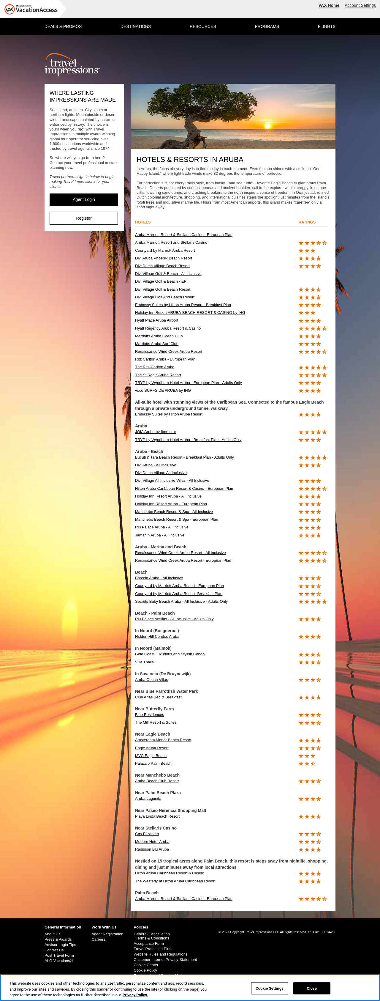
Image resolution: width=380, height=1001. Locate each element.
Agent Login (84, 199)
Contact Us (54, 950)
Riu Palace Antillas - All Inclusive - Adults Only (174, 619)
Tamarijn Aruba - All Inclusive (159, 535)
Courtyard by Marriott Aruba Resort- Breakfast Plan (178, 593)
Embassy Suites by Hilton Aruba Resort (168, 414)
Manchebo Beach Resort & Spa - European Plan (176, 519)
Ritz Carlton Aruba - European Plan (165, 359)
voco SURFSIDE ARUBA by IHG (163, 390)
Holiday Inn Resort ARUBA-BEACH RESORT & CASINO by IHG (190, 312)
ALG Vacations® (59, 961)
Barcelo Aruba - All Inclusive (159, 578)
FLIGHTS (326, 26)
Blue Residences (149, 714)
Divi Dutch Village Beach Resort (162, 266)
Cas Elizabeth (147, 834)
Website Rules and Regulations (160, 954)
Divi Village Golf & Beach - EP (160, 281)
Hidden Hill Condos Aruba (157, 636)
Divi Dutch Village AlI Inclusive (161, 472)
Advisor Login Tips (60, 945)
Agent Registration (107, 934)
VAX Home (329, 5)
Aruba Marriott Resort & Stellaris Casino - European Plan (183, 234)
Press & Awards (58, 939)
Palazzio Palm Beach (153, 763)
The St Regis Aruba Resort (158, 375)
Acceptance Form (149, 944)
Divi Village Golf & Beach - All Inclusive (168, 273)
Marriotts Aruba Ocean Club (159, 336)
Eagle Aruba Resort (152, 748)
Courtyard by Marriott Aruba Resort (165, 250)
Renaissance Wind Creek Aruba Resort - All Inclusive (180, 552)
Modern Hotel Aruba (152, 841)
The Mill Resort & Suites (155, 722)
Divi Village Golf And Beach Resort (164, 297)
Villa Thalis (144, 662)
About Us (52, 934)
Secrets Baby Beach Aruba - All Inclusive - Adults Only (181, 601)
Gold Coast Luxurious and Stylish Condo (170, 654)
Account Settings (360, 5)
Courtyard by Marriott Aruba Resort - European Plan (179, 585)
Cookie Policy (145, 970)
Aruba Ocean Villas (151, 679)
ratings (307, 222)
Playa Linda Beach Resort (157, 816)
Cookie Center (146, 965)
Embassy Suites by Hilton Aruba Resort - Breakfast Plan (183, 305)
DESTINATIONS (136, 26)
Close (312, 991)
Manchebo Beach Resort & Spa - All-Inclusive (174, 511)
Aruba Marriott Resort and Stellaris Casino (171, 242)
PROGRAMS (267, 26)
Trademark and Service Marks (159, 976)
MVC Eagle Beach (151, 755)
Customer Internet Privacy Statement (165, 960)
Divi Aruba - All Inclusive (155, 465)
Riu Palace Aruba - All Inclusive (162, 527)
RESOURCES (203, 26)
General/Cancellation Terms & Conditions (152, 936)
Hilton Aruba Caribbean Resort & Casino (169, 873)
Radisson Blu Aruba (152, 849)
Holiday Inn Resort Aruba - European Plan (171, 504)
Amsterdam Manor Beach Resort (163, 740)
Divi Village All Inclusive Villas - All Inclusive (172, 480)
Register (83, 218)
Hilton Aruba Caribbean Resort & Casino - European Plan (184, 488)
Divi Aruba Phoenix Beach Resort (163, 258)
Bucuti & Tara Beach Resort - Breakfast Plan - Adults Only (184, 457)
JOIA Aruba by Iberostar (155, 431)
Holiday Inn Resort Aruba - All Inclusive (168, 496)
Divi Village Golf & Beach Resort (162, 289)
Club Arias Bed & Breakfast (158, 697)
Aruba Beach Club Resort (157, 781)
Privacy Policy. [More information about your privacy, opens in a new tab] (135, 998)
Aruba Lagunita (148, 798)
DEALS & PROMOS (63, 26)
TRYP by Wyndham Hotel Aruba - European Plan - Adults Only (188, 382)
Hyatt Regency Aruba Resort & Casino (168, 328)
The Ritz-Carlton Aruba (154, 367)
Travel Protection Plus (152, 949)
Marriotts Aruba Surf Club (156, 343)
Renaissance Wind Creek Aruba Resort (168, 351)
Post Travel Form (59, 955)
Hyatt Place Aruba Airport (156, 320)
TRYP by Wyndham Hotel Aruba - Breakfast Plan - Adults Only (188, 439)
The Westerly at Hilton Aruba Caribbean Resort (175, 881)
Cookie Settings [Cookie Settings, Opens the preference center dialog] (270, 991)
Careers (98, 939)
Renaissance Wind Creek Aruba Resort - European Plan (183, 560)
